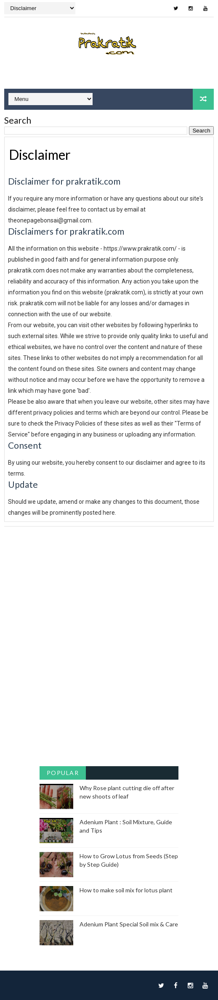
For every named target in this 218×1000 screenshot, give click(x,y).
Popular (63, 772)
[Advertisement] (108, 585)
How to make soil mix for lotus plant (126, 890)
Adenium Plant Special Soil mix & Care (129, 924)
